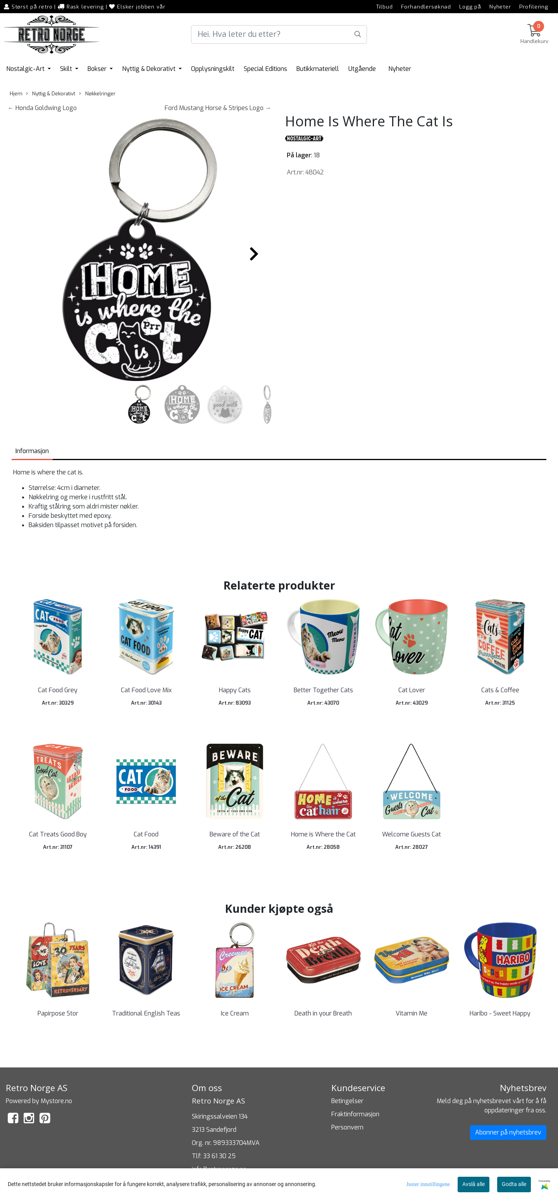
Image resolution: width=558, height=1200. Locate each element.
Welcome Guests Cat (411, 834)
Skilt (67, 69)
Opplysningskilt (212, 69)
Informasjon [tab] (32, 451)
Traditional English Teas (146, 1013)
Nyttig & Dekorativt (149, 69)
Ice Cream (235, 1013)
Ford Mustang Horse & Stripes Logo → (218, 108)
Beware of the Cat (235, 834)
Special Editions (265, 69)
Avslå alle (473, 1184)
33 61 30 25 (219, 1156)
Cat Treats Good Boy (58, 834)
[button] (127, 376)
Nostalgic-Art (26, 69)
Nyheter (500, 6)
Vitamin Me (411, 1013)
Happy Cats (235, 690)
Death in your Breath (323, 1013)
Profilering (533, 6)
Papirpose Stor (58, 1013)
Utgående (362, 69)
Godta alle (514, 1184)
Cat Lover (411, 690)
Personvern (347, 1127)
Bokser (98, 69)
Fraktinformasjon (355, 1114)
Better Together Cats (323, 690)
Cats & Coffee (500, 690)
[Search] (279, 34)
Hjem (16, 93)
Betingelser (347, 1101)
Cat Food (146, 834)
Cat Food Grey (58, 690)
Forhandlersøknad (426, 6)
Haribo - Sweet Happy (500, 1013)
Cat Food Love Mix (146, 690)
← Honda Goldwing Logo (42, 108)
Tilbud (384, 6)
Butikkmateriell (317, 69)
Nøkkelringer (97, 93)
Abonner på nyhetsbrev (508, 1132)
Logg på (470, 6)
